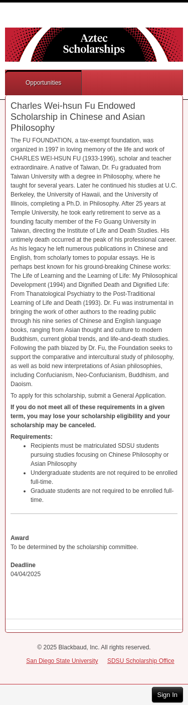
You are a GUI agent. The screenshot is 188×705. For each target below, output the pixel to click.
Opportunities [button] (43, 82)
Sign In (167, 694)
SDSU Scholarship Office (140, 660)
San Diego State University (62, 660)
